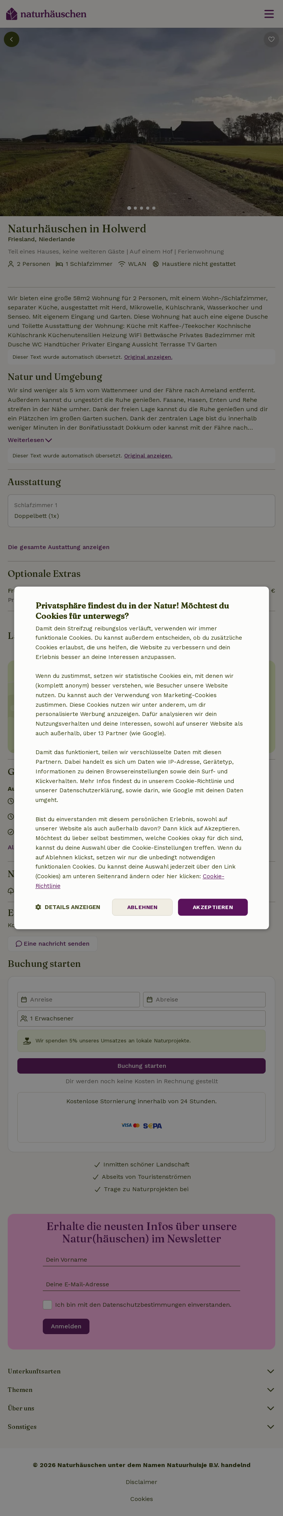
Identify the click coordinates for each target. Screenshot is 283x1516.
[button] (67, 907)
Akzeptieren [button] (213, 907)
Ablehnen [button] (142, 907)
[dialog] (141, 758)
